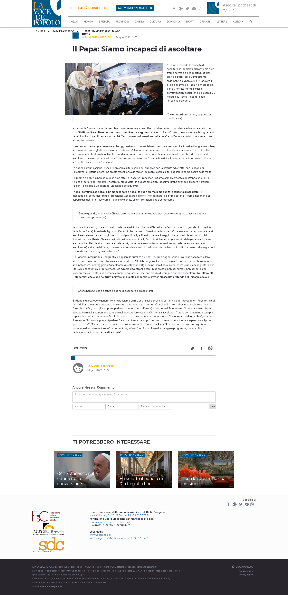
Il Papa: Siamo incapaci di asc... (102, 31)
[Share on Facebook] (201, 349)
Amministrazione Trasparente (47, 586)
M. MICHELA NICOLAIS (100, 366)
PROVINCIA (122, 21)
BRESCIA (104, 21)
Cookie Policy (246, 571)
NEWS (74, 21)
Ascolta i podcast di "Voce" (239, 8)
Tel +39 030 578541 (139, 515)
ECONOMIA (173, 21)
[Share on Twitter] (192, 349)
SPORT (190, 21)
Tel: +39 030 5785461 (135, 538)
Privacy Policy (246, 574)
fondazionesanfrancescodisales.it (110, 522)
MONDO (88, 21)
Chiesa (40, 31)
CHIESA (139, 21)
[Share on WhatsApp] (211, 349)
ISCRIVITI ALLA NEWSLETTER (135, 8)
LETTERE (221, 21)
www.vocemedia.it (100, 534)
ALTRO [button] (238, 21)
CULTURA (155, 21)
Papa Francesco (63, 31)
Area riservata (242, 567)
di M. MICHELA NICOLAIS (97, 37)
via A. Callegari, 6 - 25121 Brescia (108, 515)
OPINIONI (205, 21)
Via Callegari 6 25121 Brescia (106, 538)
